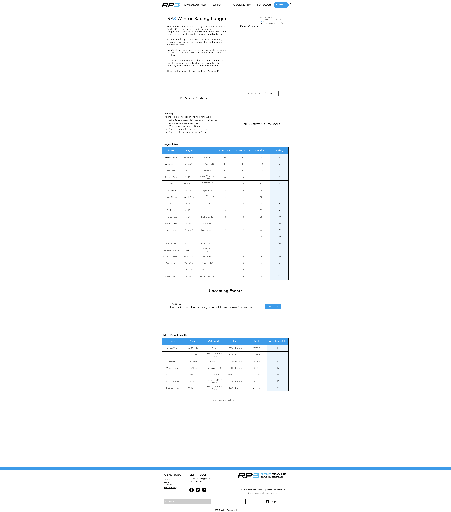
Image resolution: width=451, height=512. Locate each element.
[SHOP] (281, 5)
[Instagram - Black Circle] (204, 490)
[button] (219, 5)
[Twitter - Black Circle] (198, 490)
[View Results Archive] (224, 400)
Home (167, 479)
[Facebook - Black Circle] (191, 490)
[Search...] (187, 501)
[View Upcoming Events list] (262, 93)
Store (166, 482)
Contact (168, 484)
